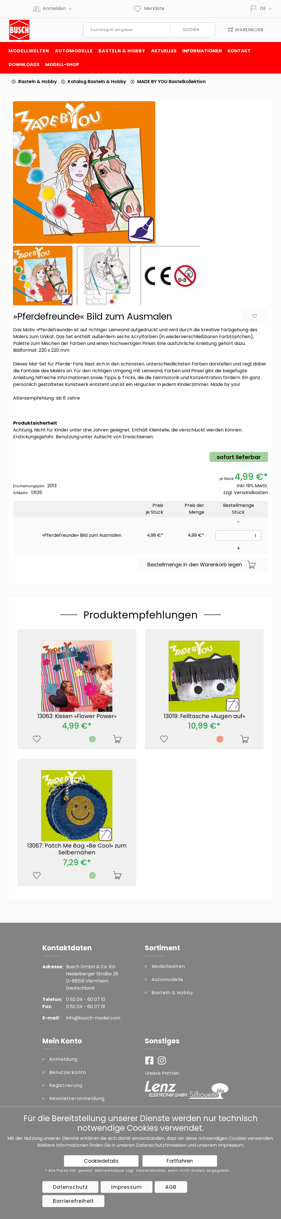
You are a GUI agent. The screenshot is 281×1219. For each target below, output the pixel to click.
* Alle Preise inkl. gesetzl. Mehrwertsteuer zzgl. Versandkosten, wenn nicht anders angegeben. (137, 1170)
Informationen (202, 51)
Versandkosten (251, 492)
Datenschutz (70, 1187)
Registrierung (65, 1085)
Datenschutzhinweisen (161, 1145)
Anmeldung (63, 1059)
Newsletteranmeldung (77, 1098)
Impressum (230, 1145)
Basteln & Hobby (121, 51)
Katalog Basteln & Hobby (97, 81)
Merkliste (148, 8)
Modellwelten (29, 51)
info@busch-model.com (93, 1018)
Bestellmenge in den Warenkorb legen (201, 565)
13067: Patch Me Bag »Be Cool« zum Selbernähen (77, 849)
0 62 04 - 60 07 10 (85, 999)
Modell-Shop (62, 64)
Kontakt (239, 51)
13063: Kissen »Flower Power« (77, 716)
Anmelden (60, 8)
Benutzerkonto (67, 1072)
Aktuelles (164, 51)
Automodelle (74, 51)
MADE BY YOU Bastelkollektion (171, 81)
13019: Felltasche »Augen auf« (204, 716)
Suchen (191, 29)
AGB (171, 1187)
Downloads (24, 64)
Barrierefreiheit (73, 1201)
